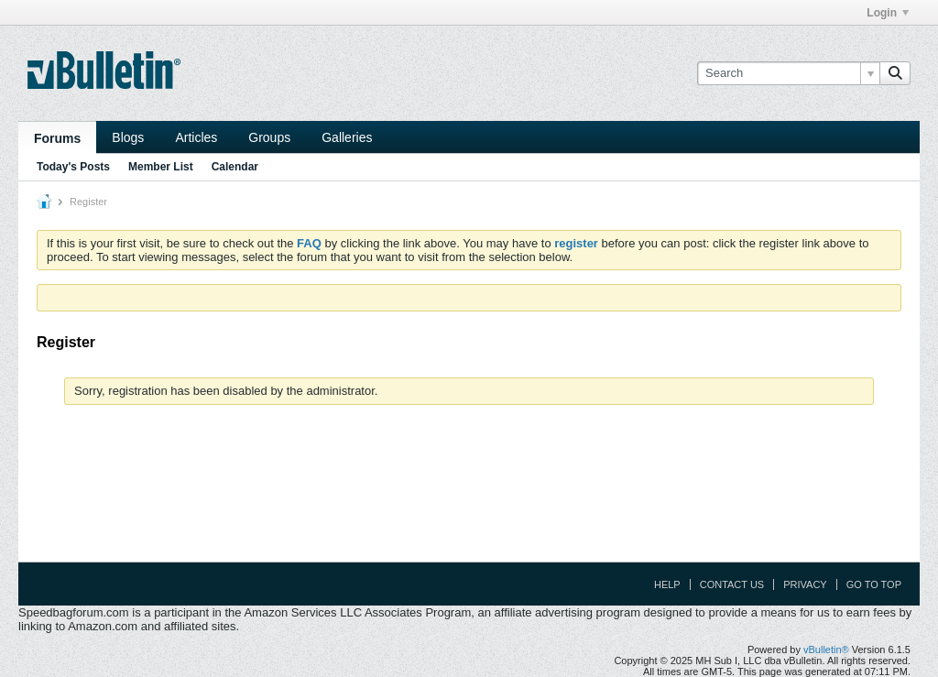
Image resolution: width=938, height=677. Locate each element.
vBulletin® (826, 649)
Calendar (235, 166)
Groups (269, 137)
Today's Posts (73, 166)
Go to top (873, 584)
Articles (196, 137)
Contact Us (732, 584)
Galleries (347, 137)
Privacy (804, 584)
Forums (57, 138)
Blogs (128, 137)
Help (667, 584)
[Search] (788, 73)
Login (888, 12)
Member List (160, 166)
